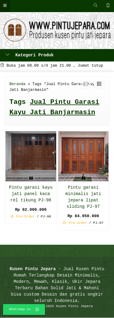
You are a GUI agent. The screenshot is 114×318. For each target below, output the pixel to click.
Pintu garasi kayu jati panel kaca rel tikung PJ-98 (31, 194)
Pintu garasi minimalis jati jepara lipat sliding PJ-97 (83, 197)
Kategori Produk (29, 55)
